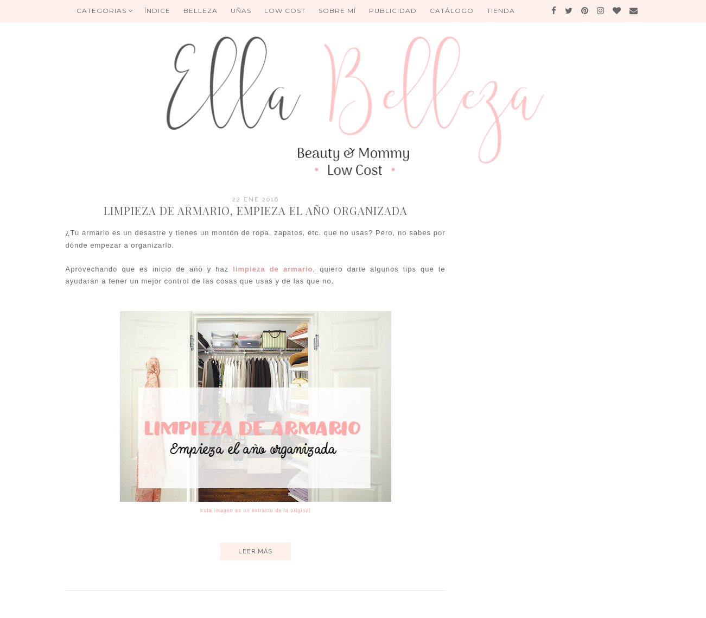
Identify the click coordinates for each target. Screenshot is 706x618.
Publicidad (393, 11)
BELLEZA (200, 11)
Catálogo (452, 11)
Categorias (105, 11)
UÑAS (241, 11)
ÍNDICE (157, 11)
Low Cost (285, 11)
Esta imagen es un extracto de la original (255, 510)
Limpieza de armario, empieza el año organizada (256, 210)
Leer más (255, 551)
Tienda (501, 11)
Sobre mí (337, 11)
